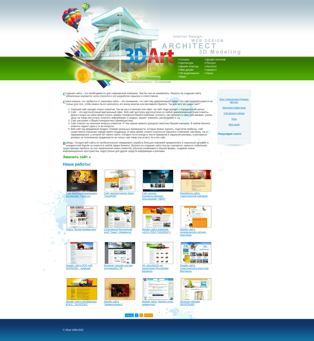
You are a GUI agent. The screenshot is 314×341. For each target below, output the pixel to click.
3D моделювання (189, 73)
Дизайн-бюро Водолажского (139, 82)
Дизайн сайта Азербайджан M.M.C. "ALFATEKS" (81, 303)
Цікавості (211, 69)
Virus (234, 119)
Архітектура (186, 63)
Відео (183, 76)
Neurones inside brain (234, 107)
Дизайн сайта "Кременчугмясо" (113, 303)
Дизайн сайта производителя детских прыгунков (193, 232)
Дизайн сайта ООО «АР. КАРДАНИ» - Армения (79, 267)
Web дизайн (186, 69)
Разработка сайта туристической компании (194, 194)
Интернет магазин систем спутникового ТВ (118, 267)
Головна (184, 59)
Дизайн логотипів (216, 59)
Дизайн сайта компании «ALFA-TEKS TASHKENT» (156, 231)
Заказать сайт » (77, 157)
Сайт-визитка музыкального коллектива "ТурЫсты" (81, 194)
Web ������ (163, 82)
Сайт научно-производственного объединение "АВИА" (154, 196)
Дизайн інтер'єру (189, 66)
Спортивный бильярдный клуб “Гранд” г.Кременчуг (118, 231)
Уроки (209, 73)
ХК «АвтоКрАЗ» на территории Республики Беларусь (155, 268)
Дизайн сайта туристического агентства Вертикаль (194, 268)
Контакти (211, 66)
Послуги (210, 63)
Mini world (234, 124)
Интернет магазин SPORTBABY (190, 303)
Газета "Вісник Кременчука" (81, 229)
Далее (148, 315)
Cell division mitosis (234, 113)
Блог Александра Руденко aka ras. (234, 101)
